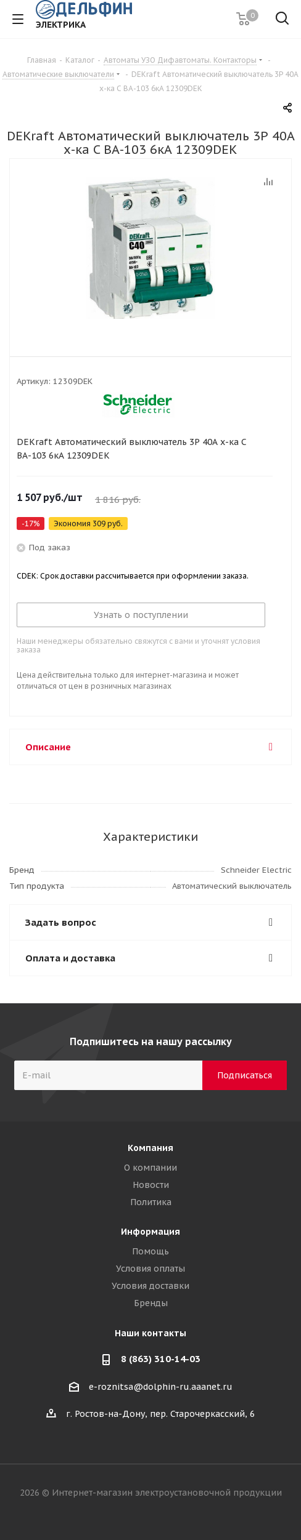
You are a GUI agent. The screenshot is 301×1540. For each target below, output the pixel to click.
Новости (151, 1184)
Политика (150, 1202)
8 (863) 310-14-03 (160, 1359)
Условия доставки (150, 1285)
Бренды (151, 1303)
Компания (150, 1147)
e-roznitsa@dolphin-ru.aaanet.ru (161, 1386)
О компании (150, 1167)
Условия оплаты (150, 1268)
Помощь (150, 1251)
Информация (150, 1231)
